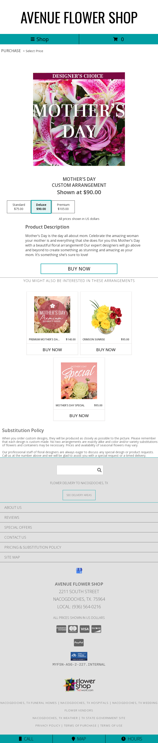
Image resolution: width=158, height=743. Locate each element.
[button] (79, 656)
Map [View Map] (79, 739)
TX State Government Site (103, 718)
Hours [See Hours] (131, 739)
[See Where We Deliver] (79, 495)
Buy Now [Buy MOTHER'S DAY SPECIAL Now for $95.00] (79, 415)
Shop (39, 39)
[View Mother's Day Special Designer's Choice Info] (79, 381)
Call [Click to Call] (26, 739)
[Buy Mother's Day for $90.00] (79, 269)
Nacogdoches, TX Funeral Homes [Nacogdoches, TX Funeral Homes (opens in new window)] (28, 703)
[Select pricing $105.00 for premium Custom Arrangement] (63, 207)
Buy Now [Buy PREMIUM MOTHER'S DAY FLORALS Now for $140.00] (52, 349)
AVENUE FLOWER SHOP (79, 16)
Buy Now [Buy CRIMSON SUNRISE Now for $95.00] (106, 349)
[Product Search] (80, 470)
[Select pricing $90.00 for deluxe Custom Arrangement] (41, 207)
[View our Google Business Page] (79, 572)
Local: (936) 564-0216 (79, 607)
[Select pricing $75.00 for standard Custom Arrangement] (18, 207)
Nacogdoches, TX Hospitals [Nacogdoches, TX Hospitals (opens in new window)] (85, 703)
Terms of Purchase (80, 725)
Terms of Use (111, 725)
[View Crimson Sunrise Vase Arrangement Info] (106, 314)
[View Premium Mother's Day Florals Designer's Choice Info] (52, 315)
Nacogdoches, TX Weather (55, 718)
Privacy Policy (47, 725)
